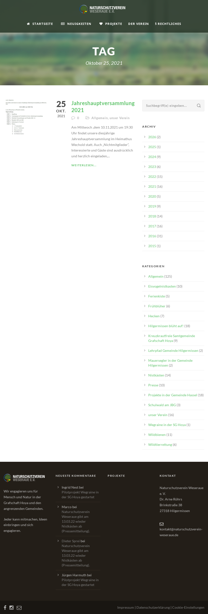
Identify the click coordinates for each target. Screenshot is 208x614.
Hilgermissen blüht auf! (166, 326)
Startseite (40, 24)
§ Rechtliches (168, 24)
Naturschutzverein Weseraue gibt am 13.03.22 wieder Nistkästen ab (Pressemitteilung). (76, 521)
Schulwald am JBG (162, 405)
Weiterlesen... (84, 165)
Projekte (110, 24)
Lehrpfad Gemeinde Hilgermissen (173, 350)
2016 (152, 236)
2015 (152, 246)
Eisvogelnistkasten (162, 286)
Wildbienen (157, 435)
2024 (152, 157)
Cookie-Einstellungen (188, 607)
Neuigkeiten (76, 24)
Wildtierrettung (160, 444)
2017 (152, 226)
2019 (152, 206)
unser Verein (120, 118)
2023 (152, 167)
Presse (153, 385)
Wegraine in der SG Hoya (167, 425)
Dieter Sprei (71, 541)
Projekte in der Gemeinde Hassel (172, 395)
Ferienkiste (156, 296)
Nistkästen (156, 375)
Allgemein (99, 118)
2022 (152, 176)
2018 (152, 216)
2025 (152, 147)
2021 (152, 186)
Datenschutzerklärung (153, 607)
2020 (152, 196)
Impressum (125, 607)
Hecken (154, 316)
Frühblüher (156, 306)
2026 (152, 137)
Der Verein (138, 24)
